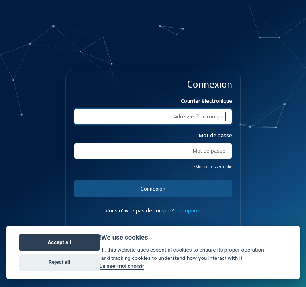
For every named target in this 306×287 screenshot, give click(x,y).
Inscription (187, 210)
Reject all (59, 262)
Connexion (153, 188)
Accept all (59, 242)
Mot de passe (215, 135)
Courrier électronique (206, 101)
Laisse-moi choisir (122, 266)
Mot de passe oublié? (212, 166)
